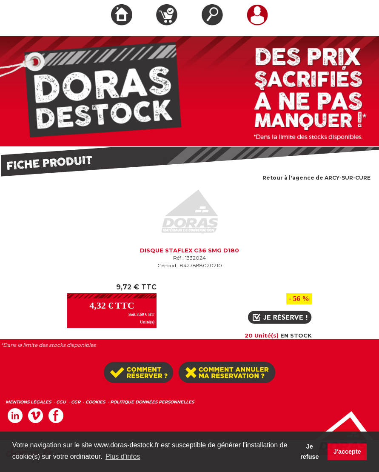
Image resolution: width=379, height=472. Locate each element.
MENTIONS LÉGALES (28, 402)
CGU (61, 402)
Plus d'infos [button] (122, 456)
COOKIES (95, 402)
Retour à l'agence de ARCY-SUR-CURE (316, 177)
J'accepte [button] (347, 451)
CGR (75, 402)
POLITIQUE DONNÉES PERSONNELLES (152, 402)
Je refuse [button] (309, 451)
